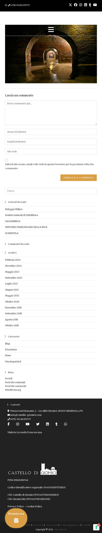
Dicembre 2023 (13, 265)
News (8, 355)
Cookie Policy (34, 506)
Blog (7, 343)
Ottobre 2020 (12, 301)
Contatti (86, 525)
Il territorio (11, 349)
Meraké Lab (61, 529)
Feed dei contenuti (15, 382)
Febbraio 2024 (13, 260)
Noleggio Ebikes (13, 209)
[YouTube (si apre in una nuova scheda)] (94, 5)
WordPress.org (13, 390)
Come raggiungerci (70, 525)
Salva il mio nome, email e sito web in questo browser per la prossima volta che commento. (49, 166)
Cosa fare (38, 525)
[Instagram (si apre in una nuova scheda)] (80, 5)
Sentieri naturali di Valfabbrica (21, 215)
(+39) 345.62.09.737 (19, 419)
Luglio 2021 (11, 283)
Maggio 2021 (12, 295)
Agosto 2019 (11, 319)
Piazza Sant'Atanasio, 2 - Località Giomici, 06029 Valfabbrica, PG (45, 410)
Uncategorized (13, 361)
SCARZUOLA (11, 233)
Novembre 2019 (13, 307)
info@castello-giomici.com (24, 414)
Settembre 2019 (13, 313)
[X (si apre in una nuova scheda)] (70, 5)
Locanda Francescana (29, 432)
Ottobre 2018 (12, 325)
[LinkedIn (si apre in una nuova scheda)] (85, 5)
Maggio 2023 (12, 272)
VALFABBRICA (12, 221)
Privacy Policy (16, 506)
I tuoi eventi (52, 525)
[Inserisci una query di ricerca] (51, 191)
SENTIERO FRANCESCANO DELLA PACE (26, 227)
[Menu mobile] (51, 30)
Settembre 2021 (13, 277)
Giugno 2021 (12, 289)
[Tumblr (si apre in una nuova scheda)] (90, 5)
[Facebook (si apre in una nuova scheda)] (75, 5)
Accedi (8, 378)
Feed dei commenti (15, 386)
